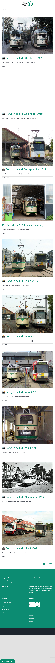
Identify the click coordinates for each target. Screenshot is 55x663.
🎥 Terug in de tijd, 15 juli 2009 (19, 548)
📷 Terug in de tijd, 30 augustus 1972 (23, 497)
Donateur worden (6, 602)
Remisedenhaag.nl (33, 618)
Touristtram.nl (32, 612)
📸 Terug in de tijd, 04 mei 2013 (20, 392)
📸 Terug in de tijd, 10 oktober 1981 (22, 58)
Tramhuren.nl (32, 615)
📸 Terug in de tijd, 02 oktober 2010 (22, 113)
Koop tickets (7, 661)
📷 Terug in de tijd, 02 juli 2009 (19, 447)
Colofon (31, 621)
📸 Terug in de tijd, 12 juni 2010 (20, 280)
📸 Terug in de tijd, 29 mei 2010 (20, 336)
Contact (4, 612)
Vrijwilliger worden (6, 606)
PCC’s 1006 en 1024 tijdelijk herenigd (23, 225)
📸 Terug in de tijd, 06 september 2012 (24, 169)
